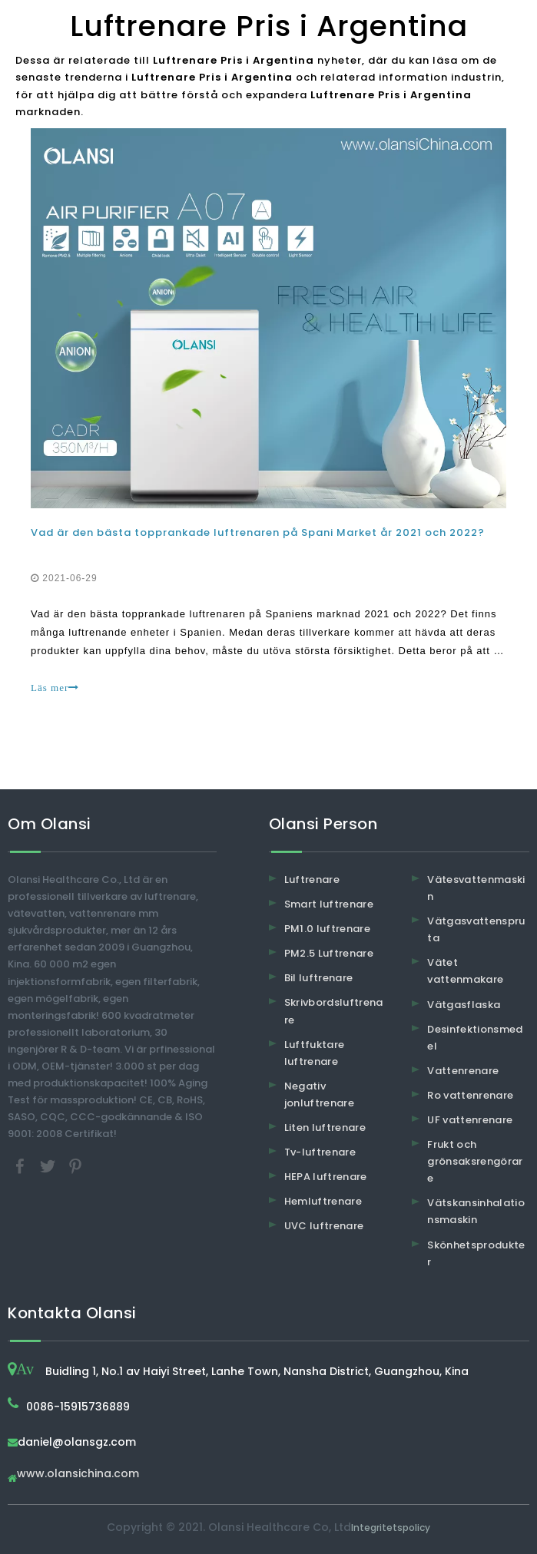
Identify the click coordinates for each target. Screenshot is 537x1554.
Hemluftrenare (323, 1201)
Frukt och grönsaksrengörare (475, 1161)
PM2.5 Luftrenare (329, 953)
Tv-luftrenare (320, 1152)
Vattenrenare (463, 1070)
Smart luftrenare (329, 904)
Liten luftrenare (325, 1127)
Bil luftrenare (318, 977)
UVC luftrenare (324, 1225)
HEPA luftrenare (325, 1176)
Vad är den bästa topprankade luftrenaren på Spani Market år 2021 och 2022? (258, 532)
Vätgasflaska (463, 1004)
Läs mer (55, 687)
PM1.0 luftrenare (327, 928)
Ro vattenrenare (470, 1095)
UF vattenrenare (469, 1120)
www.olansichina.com (78, 1474)
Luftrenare (312, 879)
